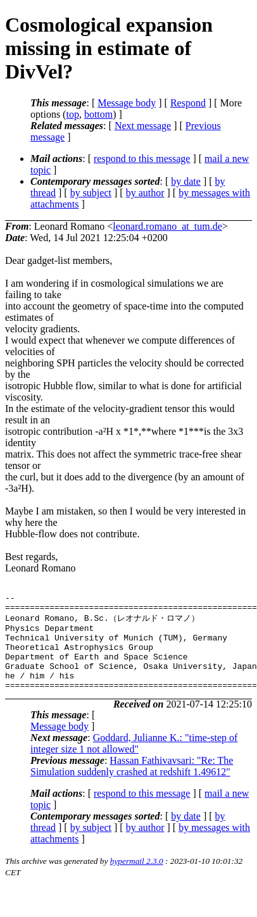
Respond (188, 102)
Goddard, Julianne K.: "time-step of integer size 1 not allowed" (133, 761)
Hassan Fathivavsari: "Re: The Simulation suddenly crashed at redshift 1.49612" (131, 784)
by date (186, 181)
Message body (126, 102)
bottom (98, 114)
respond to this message (142, 158)
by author (145, 192)
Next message (143, 125)
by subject (90, 192)
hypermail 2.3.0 (136, 878)
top (72, 114)
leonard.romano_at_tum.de (167, 226)
